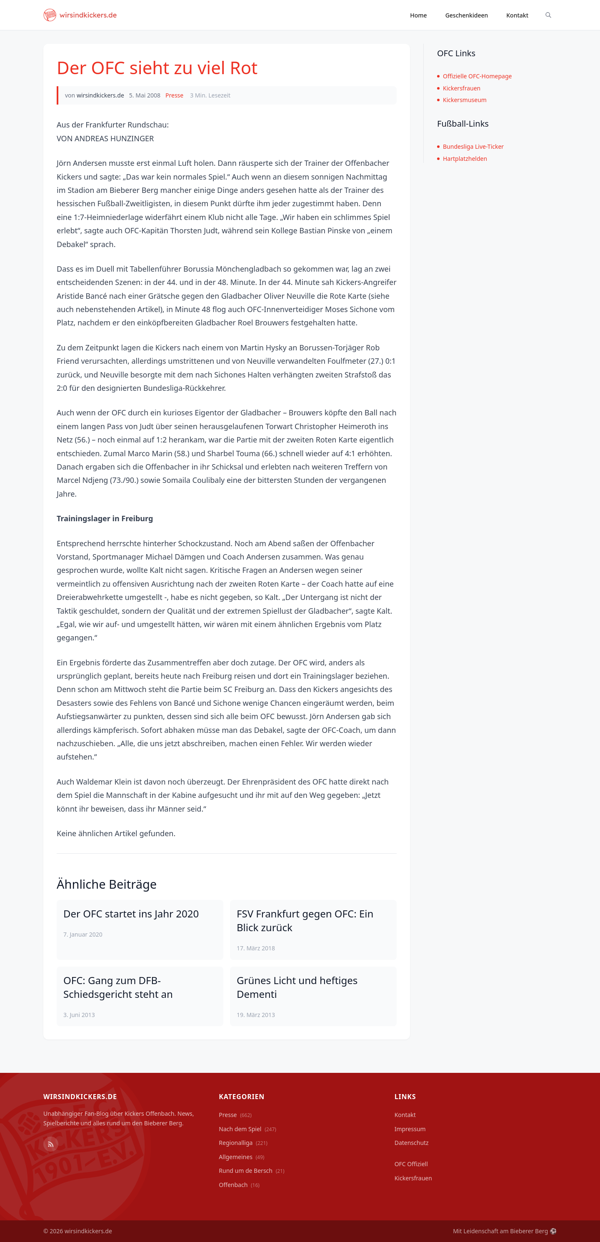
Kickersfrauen (458, 88)
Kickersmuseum (462, 100)
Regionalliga (243, 1143)
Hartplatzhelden (462, 158)
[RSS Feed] (50, 1144)
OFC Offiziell (411, 1164)
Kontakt (517, 15)
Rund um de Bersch (251, 1171)
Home (418, 15)
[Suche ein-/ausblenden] (548, 15)
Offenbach (239, 1185)
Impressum (410, 1129)
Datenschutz (412, 1143)
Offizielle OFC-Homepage (474, 76)
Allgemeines (241, 1157)
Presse (174, 95)
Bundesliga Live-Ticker (470, 146)
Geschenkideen (466, 15)
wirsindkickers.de (100, 95)
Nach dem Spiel (247, 1129)
